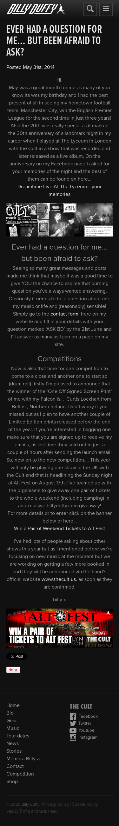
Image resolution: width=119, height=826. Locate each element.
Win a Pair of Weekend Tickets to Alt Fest (59, 528)
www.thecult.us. (59, 579)
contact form (64, 314)
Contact (15, 766)
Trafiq (24, 811)
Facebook (83, 716)
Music (12, 728)
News (12, 743)
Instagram (83, 737)
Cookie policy (85, 804)
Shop (12, 781)
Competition (20, 774)
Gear (11, 720)
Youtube (82, 730)
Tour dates (17, 736)
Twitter (80, 723)
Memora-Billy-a (23, 759)
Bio (10, 713)
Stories (14, 751)
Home (13, 705)
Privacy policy (55, 804)
